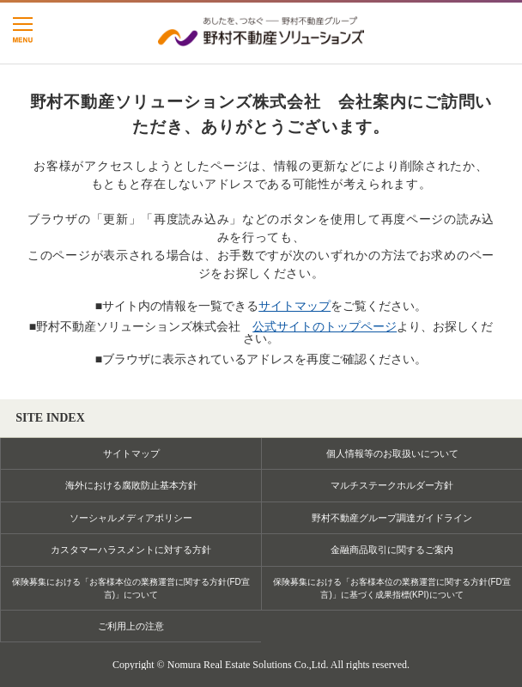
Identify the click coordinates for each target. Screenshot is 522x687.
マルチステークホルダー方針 (392, 485)
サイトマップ (294, 306)
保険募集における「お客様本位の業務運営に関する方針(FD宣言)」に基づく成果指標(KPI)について (392, 588)
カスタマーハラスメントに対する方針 (131, 549)
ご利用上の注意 (131, 626)
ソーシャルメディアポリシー (131, 518)
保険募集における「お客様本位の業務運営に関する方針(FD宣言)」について (131, 588)
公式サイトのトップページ (324, 326)
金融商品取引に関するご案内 (392, 549)
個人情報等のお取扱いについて (392, 453)
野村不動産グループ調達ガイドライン (392, 518)
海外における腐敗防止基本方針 (131, 485)
